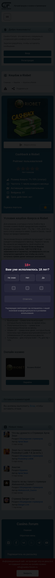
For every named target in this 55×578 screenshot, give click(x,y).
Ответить (27, 299)
